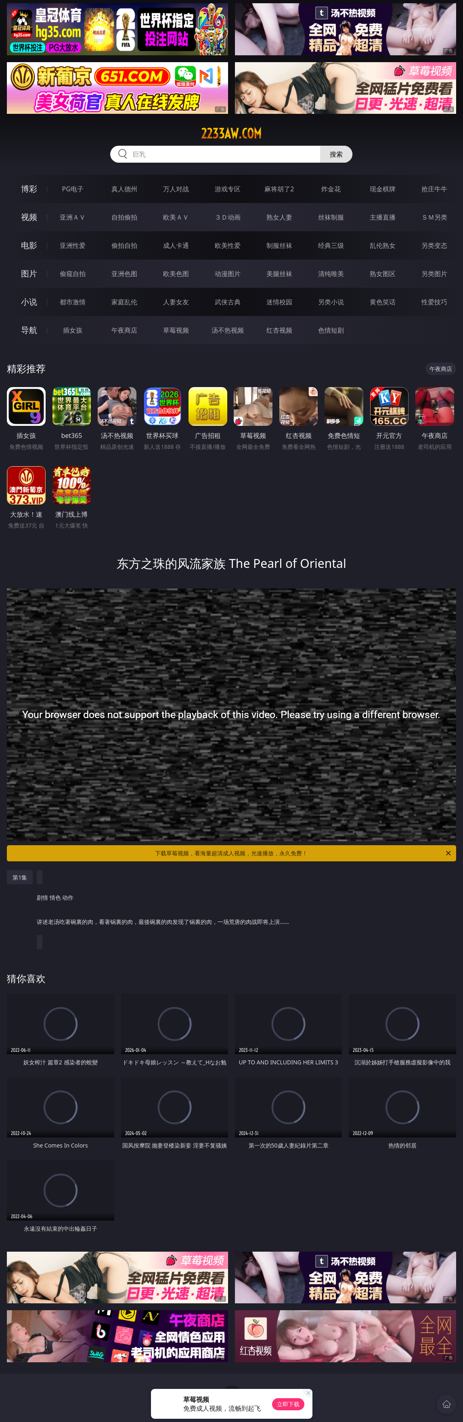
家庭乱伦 (124, 301)
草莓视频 (176, 330)
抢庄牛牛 (434, 188)
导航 (29, 330)
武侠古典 (228, 301)
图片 (29, 273)
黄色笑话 (383, 301)
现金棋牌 (383, 188)
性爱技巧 (434, 301)
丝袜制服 (331, 217)
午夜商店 (124, 330)
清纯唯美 (331, 273)
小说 (29, 301)
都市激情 (73, 301)
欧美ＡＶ (176, 217)
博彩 (29, 188)
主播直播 (383, 217)
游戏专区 (228, 188)
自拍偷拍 (124, 217)
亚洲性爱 (73, 245)
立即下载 (288, 1404)
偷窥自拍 (73, 273)
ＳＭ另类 (434, 217)
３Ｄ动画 (228, 217)
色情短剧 (331, 330)
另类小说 (331, 301)
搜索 (336, 154)
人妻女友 (176, 301)
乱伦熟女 (383, 245)
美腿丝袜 (279, 273)
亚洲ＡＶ (73, 217)
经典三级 (331, 245)
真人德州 (124, 188)
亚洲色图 (124, 273)
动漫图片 (228, 273)
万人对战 (176, 188)
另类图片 (434, 273)
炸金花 (331, 188)
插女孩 (72, 330)
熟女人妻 (279, 217)
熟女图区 (383, 273)
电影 (29, 245)
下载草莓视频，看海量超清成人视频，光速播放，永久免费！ (303, 853)
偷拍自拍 (124, 245)
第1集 (20, 877)
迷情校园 (279, 301)
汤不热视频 (228, 330)
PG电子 (73, 188)
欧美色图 (176, 273)
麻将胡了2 (279, 188)
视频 (29, 217)
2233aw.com (231, 134)
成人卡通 (176, 245)
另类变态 (434, 245)
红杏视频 (279, 330)
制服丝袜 (279, 245)
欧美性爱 (228, 245)
